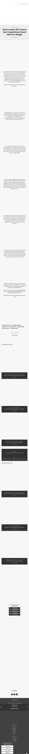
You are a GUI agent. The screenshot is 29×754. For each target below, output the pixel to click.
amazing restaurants (6, 325)
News (14, 726)
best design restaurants (16, 325)
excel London (4, 326)
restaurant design (14, 328)
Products (14, 730)
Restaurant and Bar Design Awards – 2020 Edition (14, 409)
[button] (27, 707)
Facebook (14, 739)
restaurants (20, 441)
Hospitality (16, 27)
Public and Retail (15, 441)
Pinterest (14, 737)
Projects (14, 729)
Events (12, 27)
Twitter (14, 740)
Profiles (14, 732)
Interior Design (9, 441)
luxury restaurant (5, 328)
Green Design (14, 728)
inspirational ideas (20, 326)
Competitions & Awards (13, 407)
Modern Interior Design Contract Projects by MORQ (14, 375)
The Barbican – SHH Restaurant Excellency (14, 442)
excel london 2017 (12, 326)
